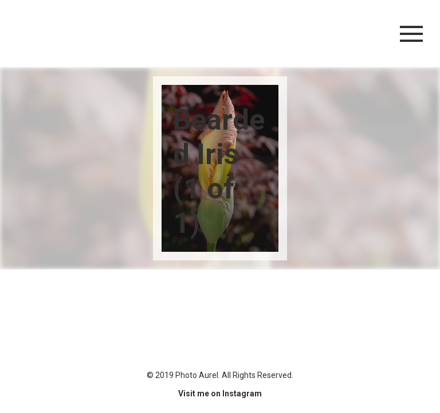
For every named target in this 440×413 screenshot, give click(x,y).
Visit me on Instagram (220, 393)
